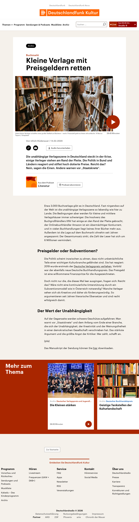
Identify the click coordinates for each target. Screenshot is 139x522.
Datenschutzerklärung (46, 513)
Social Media (90, 477)
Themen (6, 25)
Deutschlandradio (121, 473)
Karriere (116, 481)
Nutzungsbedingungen (75, 513)
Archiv (66, 25)
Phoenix (67, 517)
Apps (59, 477)
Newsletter (62, 481)
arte (79, 517)
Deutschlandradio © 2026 (69, 510)
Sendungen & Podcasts (38, 25)
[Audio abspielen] (113, 122)
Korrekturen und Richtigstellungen (121, 492)
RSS (59, 486)
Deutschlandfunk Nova (79, 5)
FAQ (59, 473)
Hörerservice (91, 473)
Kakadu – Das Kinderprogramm (10, 494)
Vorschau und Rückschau (8, 474)
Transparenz (118, 486)
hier (95, 348)
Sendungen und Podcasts (9, 482)
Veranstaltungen (65, 490)
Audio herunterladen (60, 148)
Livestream (34, 473)
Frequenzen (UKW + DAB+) (39, 479)
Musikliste (56, 25)
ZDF (56, 517)
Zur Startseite (52, 449)
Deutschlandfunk (57, 5)
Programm (19, 25)
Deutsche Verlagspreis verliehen (92, 266)
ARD (47, 517)
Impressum (98, 513)
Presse (115, 477)
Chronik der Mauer (95, 517)
